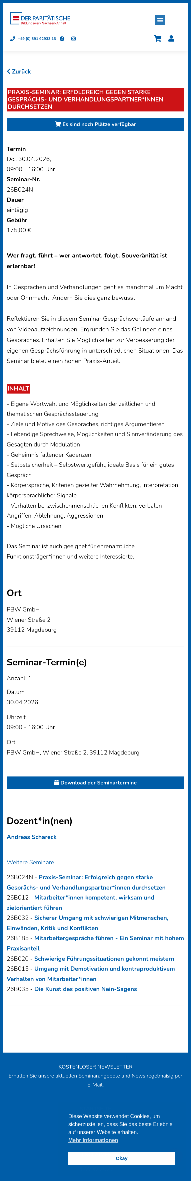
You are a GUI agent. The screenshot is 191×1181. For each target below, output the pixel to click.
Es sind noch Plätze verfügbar (95, 124)
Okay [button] (121, 1158)
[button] (160, 20)
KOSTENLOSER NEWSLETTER (95, 1067)
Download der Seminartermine (95, 782)
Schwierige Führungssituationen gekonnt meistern (104, 959)
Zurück (19, 72)
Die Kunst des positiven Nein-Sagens (85, 989)
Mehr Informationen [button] (93, 1140)
